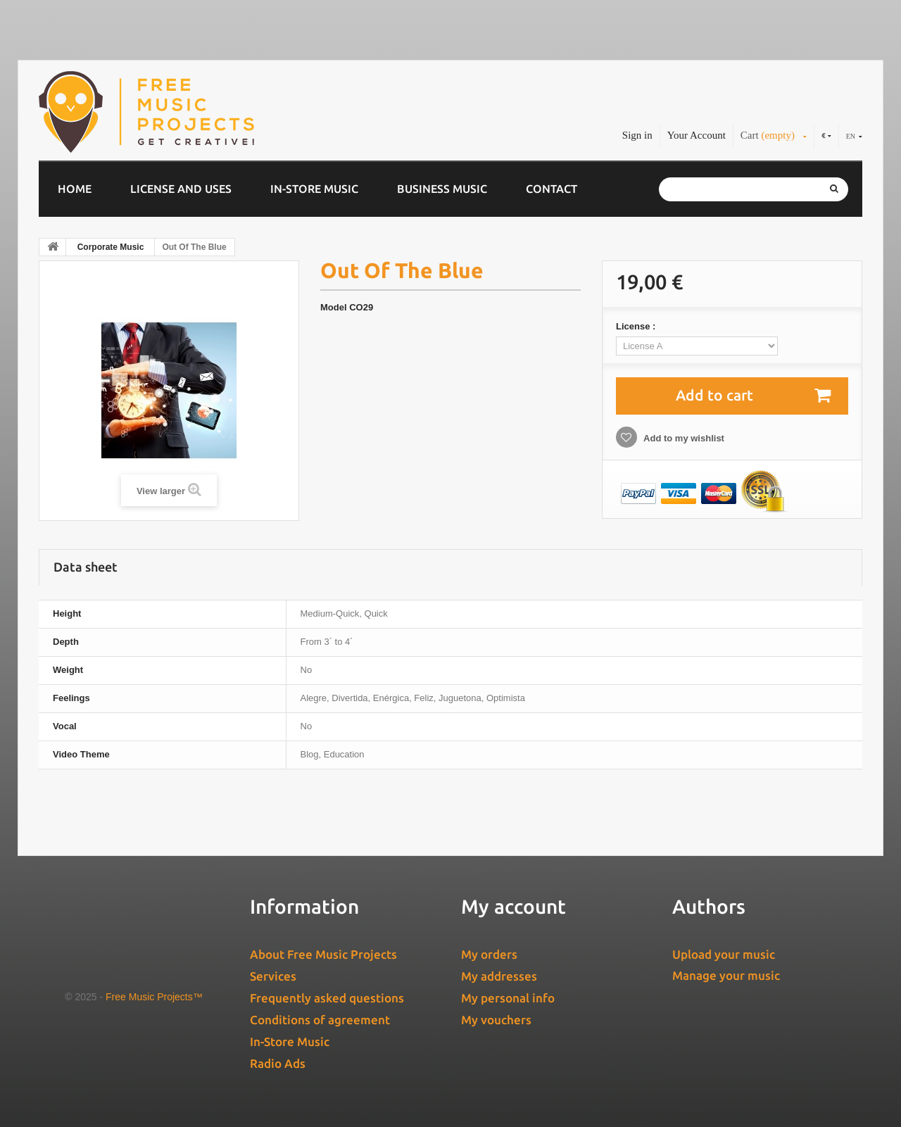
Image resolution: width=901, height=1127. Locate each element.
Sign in (637, 135)
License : (637, 326)
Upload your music (723, 954)
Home (75, 188)
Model (333, 307)
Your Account (696, 135)
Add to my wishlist (682, 438)
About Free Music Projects (323, 954)
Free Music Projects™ (154, 996)
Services (273, 976)
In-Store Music (314, 188)
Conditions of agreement (320, 1019)
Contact (551, 188)
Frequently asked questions (327, 998)
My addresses (499, 976)
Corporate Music (110, 247)
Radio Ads (277, 1063)
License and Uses (181, 188)
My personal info (508, 998)
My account (513, 906)
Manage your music (726, 975)
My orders (489, 954)
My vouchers (496, 1019)
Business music (442, 188)
